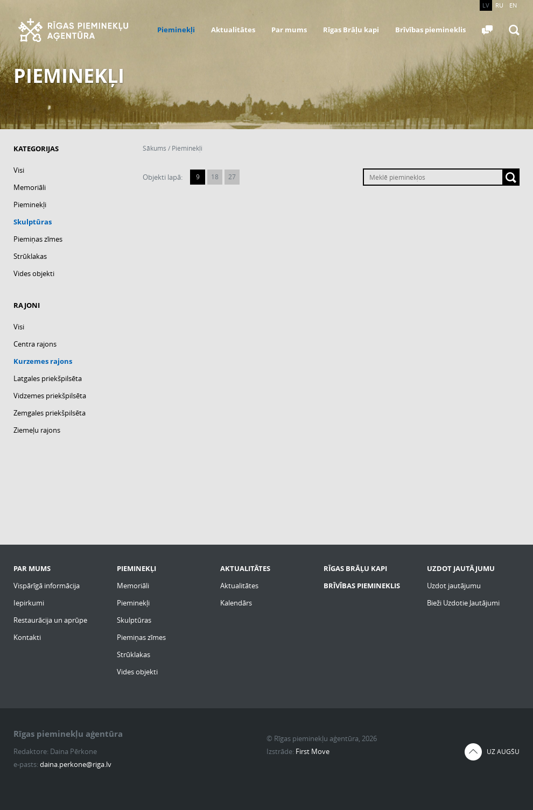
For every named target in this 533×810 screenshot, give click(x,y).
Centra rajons (35, 344)
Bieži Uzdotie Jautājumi (463, 603)
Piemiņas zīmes (37, 239)
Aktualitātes (233, 29)
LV (485, 5)
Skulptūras (32, 222)
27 (232, 176)
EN (513, 5)
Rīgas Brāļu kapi (351, 29)
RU (499, 5)
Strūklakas (30, 256)
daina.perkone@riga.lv (75, 764)
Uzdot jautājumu (454, 585)
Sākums (154, 148)
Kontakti (27, 637)
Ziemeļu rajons (36, 430)
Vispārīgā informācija (46, 585)
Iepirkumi (28, 603)
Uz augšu (503, 751)
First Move (312, 751)
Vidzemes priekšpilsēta (49, 395)
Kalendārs (236, 603)
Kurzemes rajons (42, 361)
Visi (18, 170)
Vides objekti (33, 273)
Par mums (289, 29)
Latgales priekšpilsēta (47, 378)
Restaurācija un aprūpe (50, 620)
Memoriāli (29, 187)
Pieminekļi (176, 29)
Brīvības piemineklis (430, 29)
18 (215, 176)
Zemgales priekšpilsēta (49, 413)
